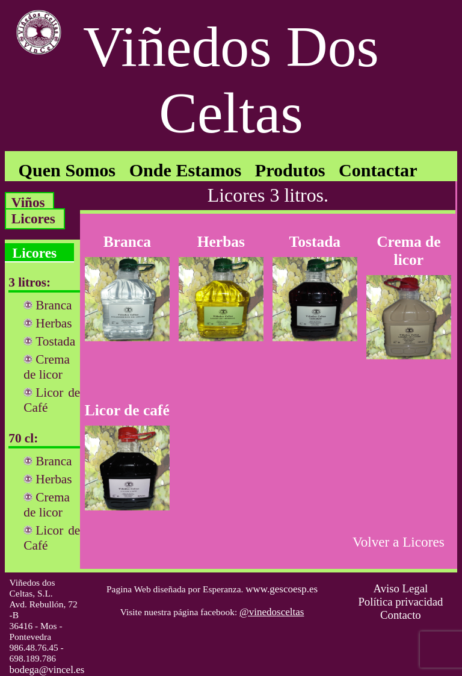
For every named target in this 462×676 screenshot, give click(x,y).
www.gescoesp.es (281, 589)
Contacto (400, 615)
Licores (33, 218)
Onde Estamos (185, 170)
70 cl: (23, 438)
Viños (28, 202)
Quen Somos (67, 170)
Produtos (290, 170)
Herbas (53, 323)
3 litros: (29, 282)
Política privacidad (400, 601)
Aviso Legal (401, 588)
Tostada (55, 341)
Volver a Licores (399, 542)
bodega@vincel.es (47, 669)
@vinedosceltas (271, 612)
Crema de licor (46, 367)
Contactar (378, 170)
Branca (53, 305)
